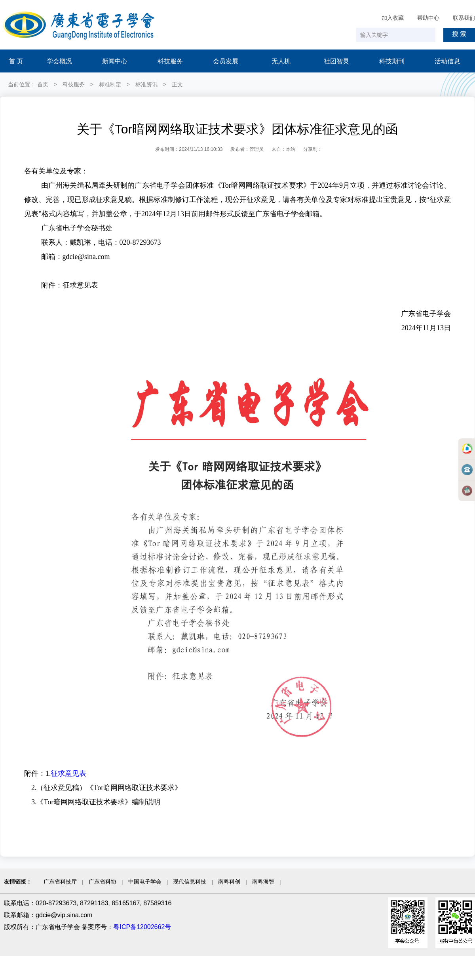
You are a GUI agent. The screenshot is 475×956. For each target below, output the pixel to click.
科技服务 (170, 61)
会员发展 (225, 61)
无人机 (281, 61)
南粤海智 (263, 881)
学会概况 (59, 61)
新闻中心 (114, 61)
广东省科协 (102, 881)
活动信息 (447, 61)
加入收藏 (393, 18)
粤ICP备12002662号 (142, 927)
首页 (42, 84)
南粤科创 (229, 881)
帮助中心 (428, 18)
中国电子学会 (145, 881)
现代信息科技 (189, 881)
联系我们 (464, 18)
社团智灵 (336, 61)
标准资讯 (146, 84)
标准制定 (110, 84)
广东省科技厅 (60, 881)
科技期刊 (392, 61)
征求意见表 (68, 773)
